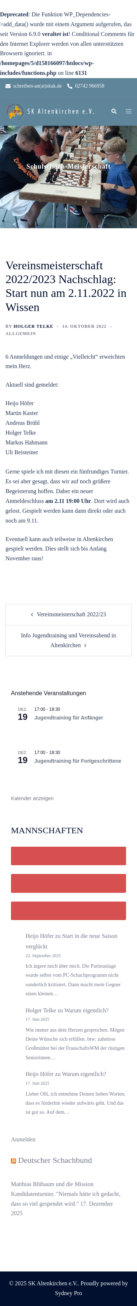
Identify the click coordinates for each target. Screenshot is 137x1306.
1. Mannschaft (68, 856)
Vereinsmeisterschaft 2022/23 (71, 614)
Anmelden (23, 1139)
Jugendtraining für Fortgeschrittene (77, 761)
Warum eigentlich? (86, 1010)
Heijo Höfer (40, 936)
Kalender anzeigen (32, 798)
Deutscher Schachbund (55, 1160)
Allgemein (20, 333)
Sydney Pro (68, 1293)
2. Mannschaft (68, 883)
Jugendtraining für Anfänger (68, 718)
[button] (114, 111)
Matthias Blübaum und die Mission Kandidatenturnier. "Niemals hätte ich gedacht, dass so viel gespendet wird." (66, 1194)
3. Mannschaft (68, 911)
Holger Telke (33, 326)
